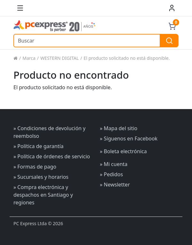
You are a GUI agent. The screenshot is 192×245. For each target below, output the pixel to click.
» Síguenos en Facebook (128, 138)
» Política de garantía (38, 146)
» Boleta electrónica (123, 151)
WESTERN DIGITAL (59, 58)
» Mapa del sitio (118, 128)
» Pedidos (111, 174)
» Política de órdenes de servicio (51, 156)
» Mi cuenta (113, 164)
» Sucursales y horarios (40, 176)
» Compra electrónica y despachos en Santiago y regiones (43, 195)
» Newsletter (115, 184)
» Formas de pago (34, 166)
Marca (29, 58)
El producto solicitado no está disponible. (127, 58)
